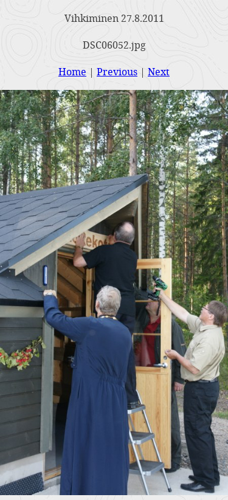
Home (72, 71)
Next (159, 71)
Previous (117, 71)
